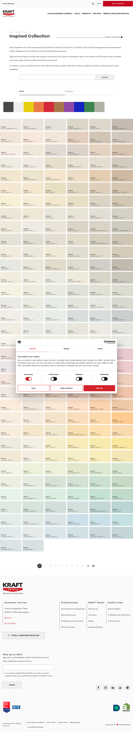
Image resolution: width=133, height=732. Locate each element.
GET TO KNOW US (118, 4)
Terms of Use (51, 722)
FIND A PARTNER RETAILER (23, 635)
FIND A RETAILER (8, 4)
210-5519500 (10, 623)
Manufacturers (68, 615)
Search (105, 77)
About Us (93, 609)
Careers (92, 615)
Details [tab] (66, 349)
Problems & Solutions (119, 615)
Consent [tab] (32, 349)
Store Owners (68, 627)
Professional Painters (72, 621)
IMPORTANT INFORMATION (113, 37)
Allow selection (66, 388)
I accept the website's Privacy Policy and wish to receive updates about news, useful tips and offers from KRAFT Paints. (28, 674)
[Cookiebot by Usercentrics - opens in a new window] (105, 342)
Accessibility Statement (35, 727)
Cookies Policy (63, 722)
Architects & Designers (73, 609)
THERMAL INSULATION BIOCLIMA (116, 13)
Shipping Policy (75, 722)
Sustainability (95, 627)
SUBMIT (12, 685)
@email (7, 618)
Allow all (99, 388)
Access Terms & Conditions (35, 722)
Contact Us (114, 621)
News (91, 621)
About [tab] (100, 349)
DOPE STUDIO (125, 725)
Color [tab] (21, 91)
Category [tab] (69, 91)
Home (11, 32)
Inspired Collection (22, 32)
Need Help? (114, 609)
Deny (34, 388)
